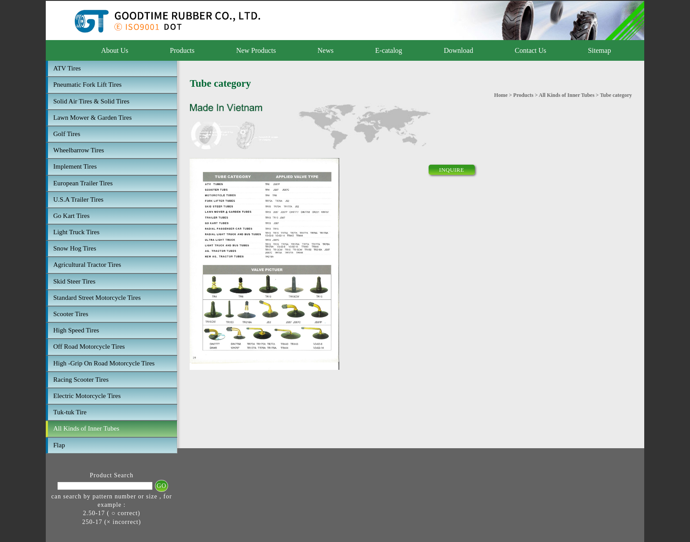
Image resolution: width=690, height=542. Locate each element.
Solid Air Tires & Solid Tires (91, 101)
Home (501, 95)
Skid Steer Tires (74, 281)
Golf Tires (66, 133)
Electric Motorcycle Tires (87, 395)
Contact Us (531, 50)
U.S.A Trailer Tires (78, 199)
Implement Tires (75, 166)
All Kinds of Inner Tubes (86, 428)
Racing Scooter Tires (81, 379)
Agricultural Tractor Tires (87, 264)
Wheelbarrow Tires (78, 150)
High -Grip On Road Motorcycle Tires (103, 363)
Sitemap (599, 50)
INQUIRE (451, 169)
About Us (114, 50)
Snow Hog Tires (74, 248)
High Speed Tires (76, 330)
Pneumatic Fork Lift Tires (87, 84)
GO (161, 486)
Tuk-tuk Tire (70, 412)
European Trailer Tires (83, 183)
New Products (256, 50)
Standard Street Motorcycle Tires (97, 297)
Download (458, 50)
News (326, 50)
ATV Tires (67, 68)
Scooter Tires (70, 313)
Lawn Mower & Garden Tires (92, 117)
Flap (59, 445)
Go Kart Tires (71, 215)
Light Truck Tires (76, 232)
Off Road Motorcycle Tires (89, 346)
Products (182, 50)
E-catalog (388, 50)
